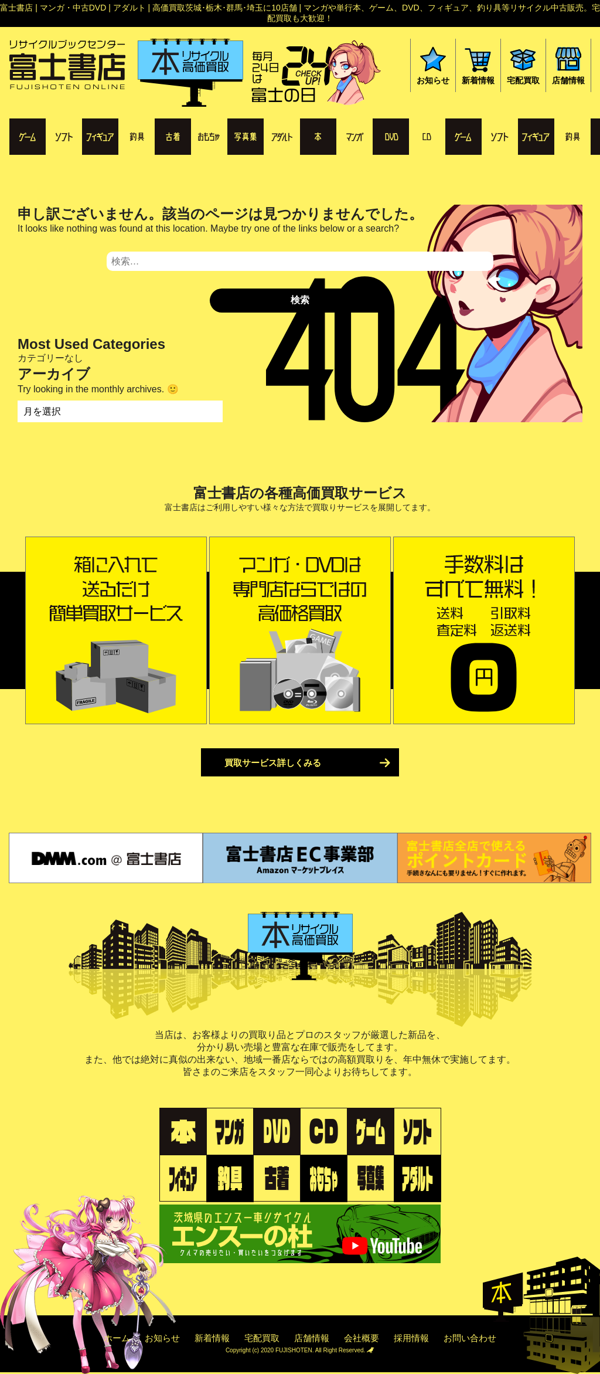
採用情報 (411, 1338)
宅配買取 (261, 1338)
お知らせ (162, 1338)
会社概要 (361, 1338)
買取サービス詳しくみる (272, 763)
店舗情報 (311, 1338)
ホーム (117, 1338)
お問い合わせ (470, 1338)
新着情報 (212, 1338)
